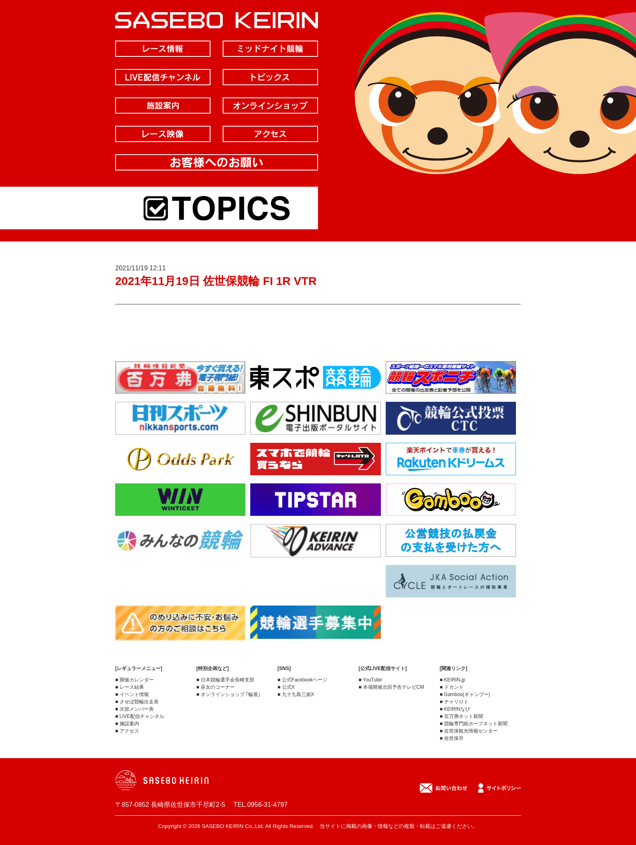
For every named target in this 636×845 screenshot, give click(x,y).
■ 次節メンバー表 (134, 709)
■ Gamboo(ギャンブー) (465, 694)
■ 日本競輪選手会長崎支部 (225, 680)
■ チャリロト (454, 702)
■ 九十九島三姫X (295, 694)
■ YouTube (370, 680)
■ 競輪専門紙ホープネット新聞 (473, 723)
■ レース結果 (129, 687)
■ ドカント (452, 687)
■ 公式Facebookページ (302, 680)
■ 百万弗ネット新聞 (461, 716)
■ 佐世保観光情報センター (469, 731)
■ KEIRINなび (455, 709)
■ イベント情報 (132, 694)
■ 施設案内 (127, 723)
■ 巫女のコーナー (215, 687)
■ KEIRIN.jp (452, 680)
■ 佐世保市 (452, 738)
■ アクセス (127, 731)
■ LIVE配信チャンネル (139, 716)
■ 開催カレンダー (134, 680)
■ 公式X (286, 687)
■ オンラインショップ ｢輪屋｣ (228, 694)
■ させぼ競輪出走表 (137, 702)
